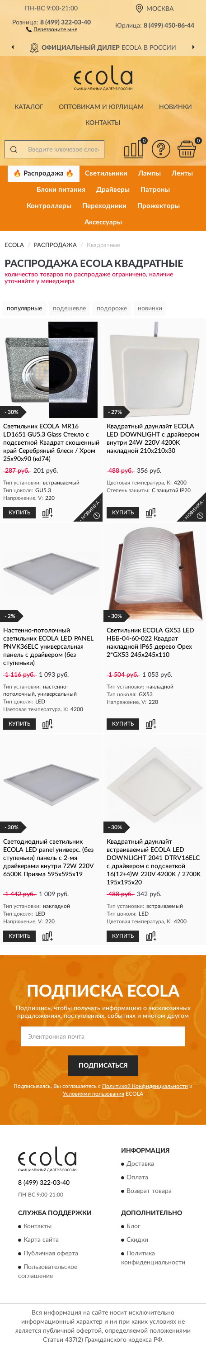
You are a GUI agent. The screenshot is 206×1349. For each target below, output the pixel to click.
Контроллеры (49, 206)
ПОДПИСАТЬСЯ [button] (103, 1066)
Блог (133, 1226)
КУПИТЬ (19, 512)
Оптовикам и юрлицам (101, 107)
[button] (51, 29)
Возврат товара (149, 1191)
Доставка (140, 1164)
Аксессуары (103, 222)
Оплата (137, 1177)
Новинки (175, 107)
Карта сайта (41, 1240)
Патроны (155, 189)
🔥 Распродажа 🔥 (43, 173)
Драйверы (113, 189)
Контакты (103, 123)
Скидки (137, 1240)
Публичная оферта (50, 1253)
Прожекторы (158, 206)
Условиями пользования (93, 1094)
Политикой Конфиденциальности (145, 1086)
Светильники (106, 173)
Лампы (149, 173)
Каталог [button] (28, 107)
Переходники (104, 206)
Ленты (182, 173)
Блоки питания (61, 189)
